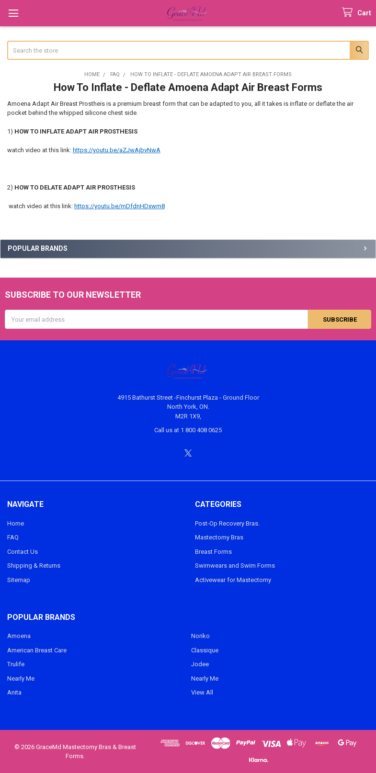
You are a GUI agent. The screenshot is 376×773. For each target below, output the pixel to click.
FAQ (13, 537)
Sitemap (18, 579)
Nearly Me (20, 678)
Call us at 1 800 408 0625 (188, 430)
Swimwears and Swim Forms (235, 565)
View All (202, 692)
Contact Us (22, 551)
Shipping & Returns (33, 565)
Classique (204, 650)
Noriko (200, 635)
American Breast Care (37, 650)
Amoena (19, 635)
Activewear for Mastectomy (233, 579)
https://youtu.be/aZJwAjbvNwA (116, 150)
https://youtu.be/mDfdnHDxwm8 (119, 206)
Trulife (15, 664)
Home (15, 523)
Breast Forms (213, 551)
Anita (14, 692)
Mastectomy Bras (219, 537)
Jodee (200, 664)
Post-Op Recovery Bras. (227, 523)
